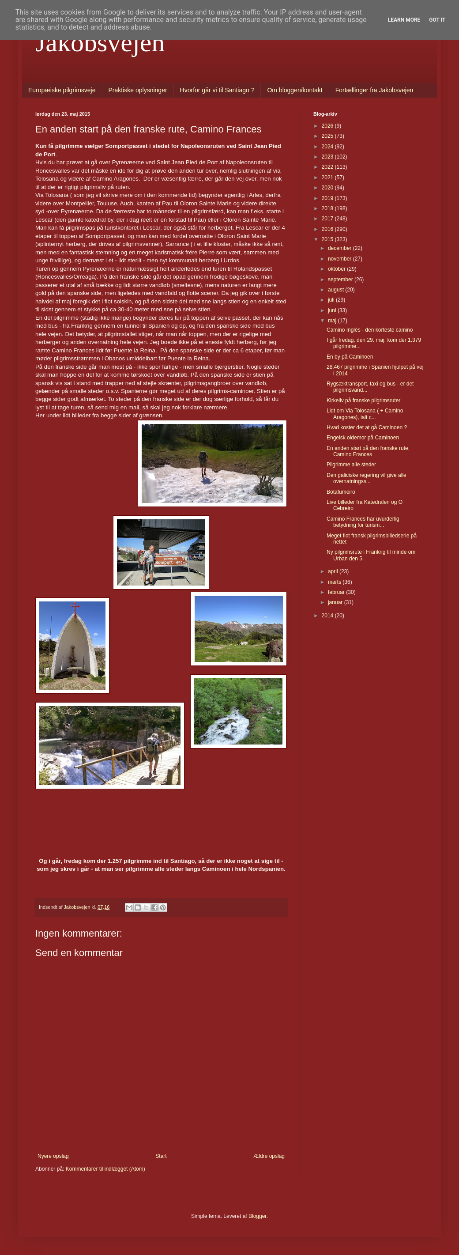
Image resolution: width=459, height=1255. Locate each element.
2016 (328, 229)
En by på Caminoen (350, 357)
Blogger (257, 1216)
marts (335, 582)
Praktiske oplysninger (138, 90)
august (336, 290)
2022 (328, 167)
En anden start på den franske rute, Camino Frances (368, 451)
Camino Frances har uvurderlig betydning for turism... (363, 522)
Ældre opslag (269, 1156)
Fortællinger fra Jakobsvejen (374, 90)
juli (332, 300)
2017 (328, 218)
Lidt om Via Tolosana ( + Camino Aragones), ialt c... (365, 414)
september (341, 279)
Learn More (404, 20)
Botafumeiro (341, 492)
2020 (328, 188)
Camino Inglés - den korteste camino (370, 330)
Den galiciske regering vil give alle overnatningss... (366, 478)
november (340, 259)
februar (337, 592)
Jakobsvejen (100, 42)
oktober (337, 269)
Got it (437, 20)
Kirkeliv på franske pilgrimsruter (363, 400)
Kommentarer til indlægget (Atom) (105, 1169)
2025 (328, 136)
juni (333, 310)
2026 (328, 126)
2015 (328, 239)
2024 (328, 147)
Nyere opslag (53, 1156)
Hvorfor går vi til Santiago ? (217, 90)
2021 (328, 177)
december (340, 248)
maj (333, 321)
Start (160, 1156)
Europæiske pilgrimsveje (62, 90)
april (333, 571)
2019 (328, 198)
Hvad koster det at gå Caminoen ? (367, 427)
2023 (328, 157)
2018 (328, 208)
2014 (328, 615)
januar (336, 602)
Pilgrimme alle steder (351, 464)
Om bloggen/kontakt (294, 90)
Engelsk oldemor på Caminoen (363, 438)
